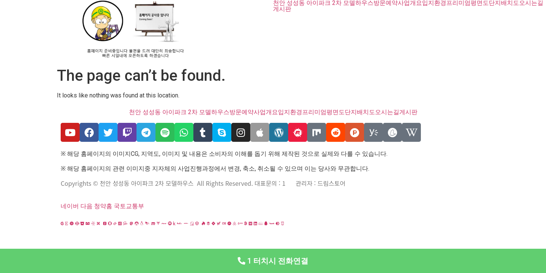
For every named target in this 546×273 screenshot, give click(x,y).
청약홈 (103, 206)
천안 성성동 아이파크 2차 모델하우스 (323, 3)
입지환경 (434, 3)
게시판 (282, 9)
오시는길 (531, 3)
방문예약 (385, 3)
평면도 (480, 3)
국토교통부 (129, 206)
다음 (86, 206)
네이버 (70, 206)
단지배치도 (504, 3)
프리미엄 (458, 3)
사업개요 (410, 3)
